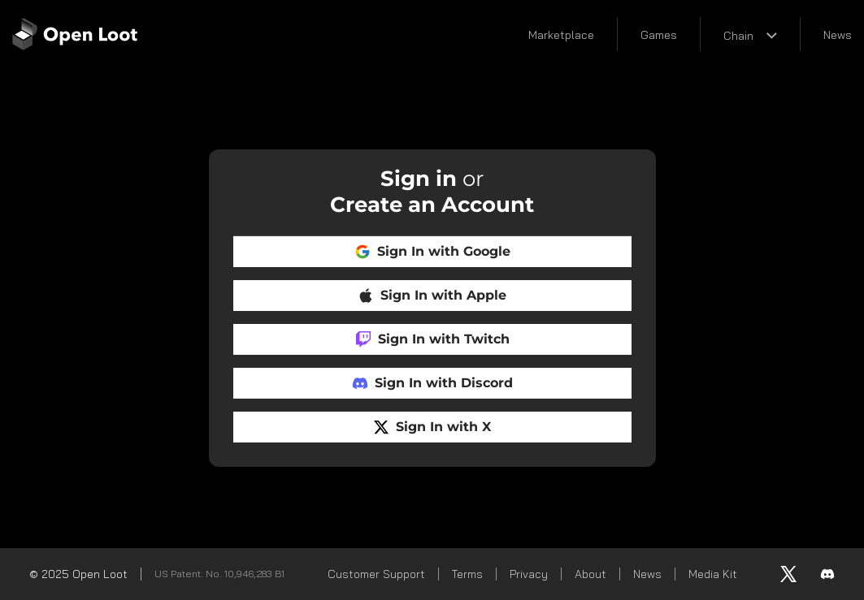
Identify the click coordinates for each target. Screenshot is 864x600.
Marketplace (561, 35)
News (837, 35)
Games (658, 35)
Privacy (529, 574)
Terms (467, 574)
